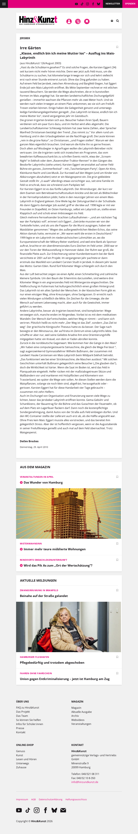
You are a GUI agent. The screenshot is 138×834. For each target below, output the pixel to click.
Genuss (20, 751)
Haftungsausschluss (76, 799)
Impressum (22, 799)
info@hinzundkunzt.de (84, 782)
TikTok (82, 4)
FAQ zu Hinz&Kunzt (27, 707)
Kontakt (20, 732)
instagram (87, 4)
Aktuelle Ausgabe (81, 712)
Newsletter (113, 3)
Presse (20, 728)
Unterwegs (22, 763)
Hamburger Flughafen (34, 656)
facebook (93, 4)
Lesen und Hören (26, 759)
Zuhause (21, 767)
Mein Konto (69, 21)
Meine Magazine (78, 21)
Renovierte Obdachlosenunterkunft (43, 559)
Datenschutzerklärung (50, 799)
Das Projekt (23, 711)
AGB (33, 799)
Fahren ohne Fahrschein (36, 673)
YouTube (76, 4)
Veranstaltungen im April (37, 476)
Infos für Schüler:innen (29, 724)
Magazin (76, 707)
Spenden (130, 3)
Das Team (22, 716)
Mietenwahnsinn (31, 543)
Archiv (75, 716)
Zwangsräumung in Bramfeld (39, 590)
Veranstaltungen (81, 724)
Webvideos (77, 720)
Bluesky (98, 4)
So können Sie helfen (28, 720)
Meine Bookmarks (87, 21)
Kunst (19, 755)
